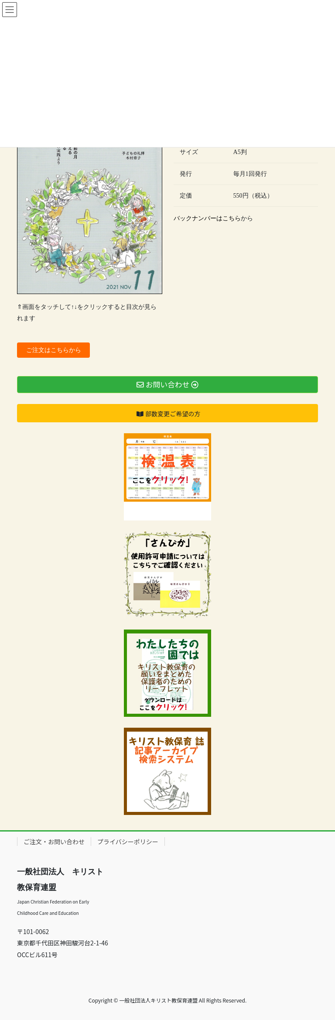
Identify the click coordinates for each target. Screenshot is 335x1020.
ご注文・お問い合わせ (54, 841)
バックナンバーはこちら (207, 218)
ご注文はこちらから (53, 350)
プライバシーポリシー (127, 841)
